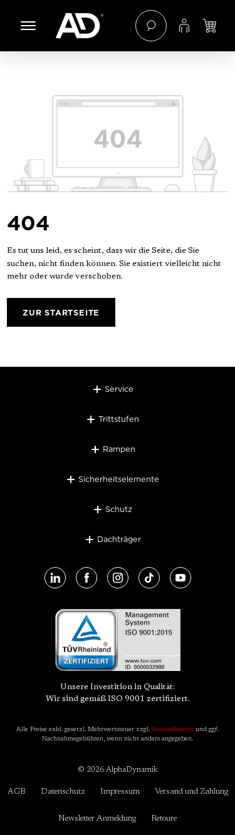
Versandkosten (173, 730)
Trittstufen (118, 418)
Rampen (119, 448)
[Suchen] (151, 25)
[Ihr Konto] (184, 25)
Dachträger (119, 539)
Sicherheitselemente (118, 478)
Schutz (118, 509)
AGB (17, 791)
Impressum (120, 791)
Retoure (164, 818)
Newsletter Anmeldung (97, 818)
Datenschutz (63, 791)
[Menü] (28, 26)
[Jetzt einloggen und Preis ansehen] (209, 25)
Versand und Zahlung (191, 791)
